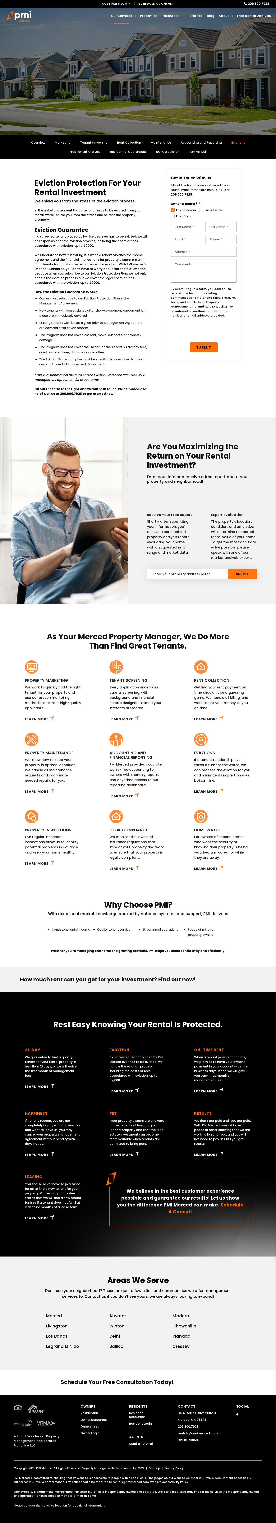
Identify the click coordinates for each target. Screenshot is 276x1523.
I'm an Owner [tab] (186, 210)
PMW (140, 1468)
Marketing (63, 142)
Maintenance (161, 142)
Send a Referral (141, 1444)
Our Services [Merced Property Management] (121, 16)
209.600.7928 (258, 4)
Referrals (195, 16)
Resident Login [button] (140, 1423)
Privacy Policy (174, 1468)
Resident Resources (137, 1415)
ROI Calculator (167, 152)
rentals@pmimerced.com (198, 1433)
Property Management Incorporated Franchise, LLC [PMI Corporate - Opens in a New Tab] (36, 1441)
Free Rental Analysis (254, 16)
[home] (19, 16)
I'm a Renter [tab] (214, 210)
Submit (172, 93)
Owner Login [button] (89, 1433)
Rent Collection (129, 142)
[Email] (186, 239)
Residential (89, 1413)
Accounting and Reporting (201, 142)
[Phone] (221, 239)
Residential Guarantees (128, 152)
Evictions (238, 142)
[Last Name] (221, 227)
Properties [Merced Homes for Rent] (149, 16)
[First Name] (186, 227)
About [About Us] (224, 16)
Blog (210, 16)
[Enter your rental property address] (123, 93)
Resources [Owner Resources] (170, 16)
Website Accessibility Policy (169, 1482)
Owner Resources (94, 1420)
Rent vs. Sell (197, 152)
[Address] (204, 252)
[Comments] (204, 271)
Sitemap (154, 1468)
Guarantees (89, 1426)
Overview (38, 142)
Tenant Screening (94, 142)
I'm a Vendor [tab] (186, 216)
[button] (237, 1414)
